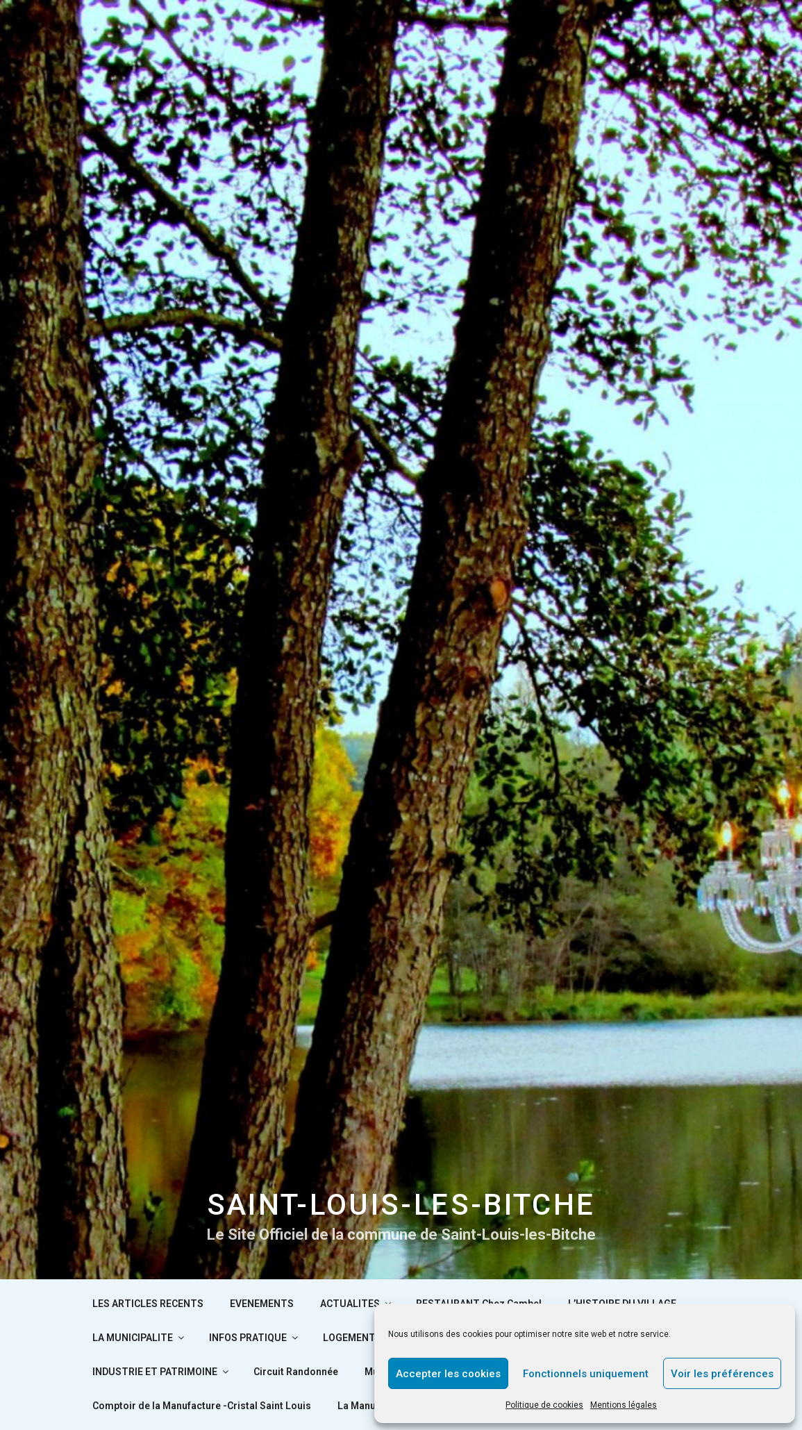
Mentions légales (623, 1405)
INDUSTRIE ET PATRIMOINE (161, 1371)
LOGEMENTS (359, 1337)
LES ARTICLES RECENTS (147, 1303)
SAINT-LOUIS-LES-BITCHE (401, 1205)
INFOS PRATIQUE (254, 1337)
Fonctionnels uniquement (586, 1373)
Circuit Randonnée (295, 1371)
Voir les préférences (722, 1373)
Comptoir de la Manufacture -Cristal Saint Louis (201, 1405)
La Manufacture (373, 1405)
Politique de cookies (544, 1405)
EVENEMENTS (262, 1303)
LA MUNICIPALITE (139, 1337)
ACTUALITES (356, 1303)
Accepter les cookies (448, 1373)
